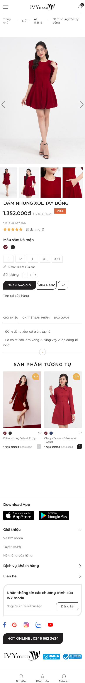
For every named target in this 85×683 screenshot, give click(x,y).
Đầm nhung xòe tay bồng (66, 20)
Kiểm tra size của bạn (19, 266)
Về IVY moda (13, 538)
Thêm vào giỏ (19, 285)
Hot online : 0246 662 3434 (33, 638)
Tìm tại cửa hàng (16, 296)
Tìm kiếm (21, 681)
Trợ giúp (63, 681)
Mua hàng (46, 285)
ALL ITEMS (38, 20)
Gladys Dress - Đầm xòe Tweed (60, 440)
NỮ (24, 20)
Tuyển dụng (12, 547)
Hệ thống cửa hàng (18, 555)
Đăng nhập (42, 681)
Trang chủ (7, 20)
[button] (3, 104)
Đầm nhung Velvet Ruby (19, 438)
